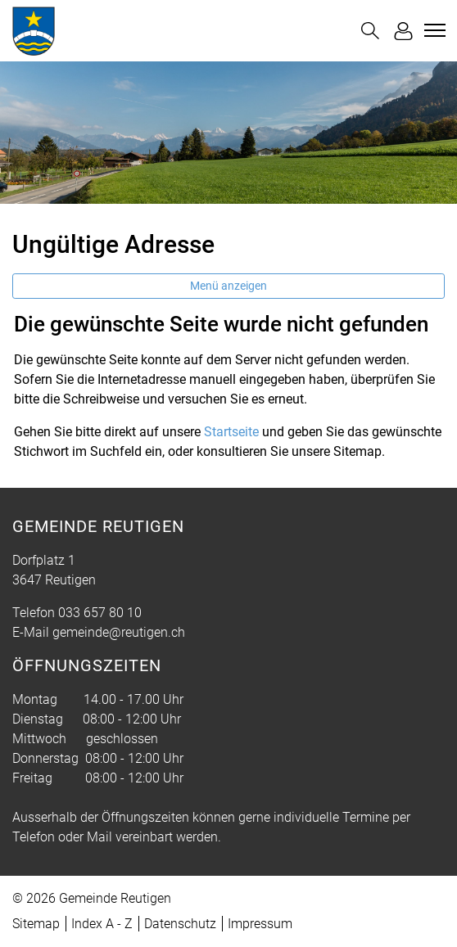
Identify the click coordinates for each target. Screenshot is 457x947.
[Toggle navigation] (432, 30)
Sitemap (36, 923)
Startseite (231, 432)
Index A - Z (102, 923)
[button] (370, 30)
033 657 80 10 (100, 612)
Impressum (260, 923)
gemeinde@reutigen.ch (118, 632)
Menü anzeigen (228, 285)
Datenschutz (180, 923)
